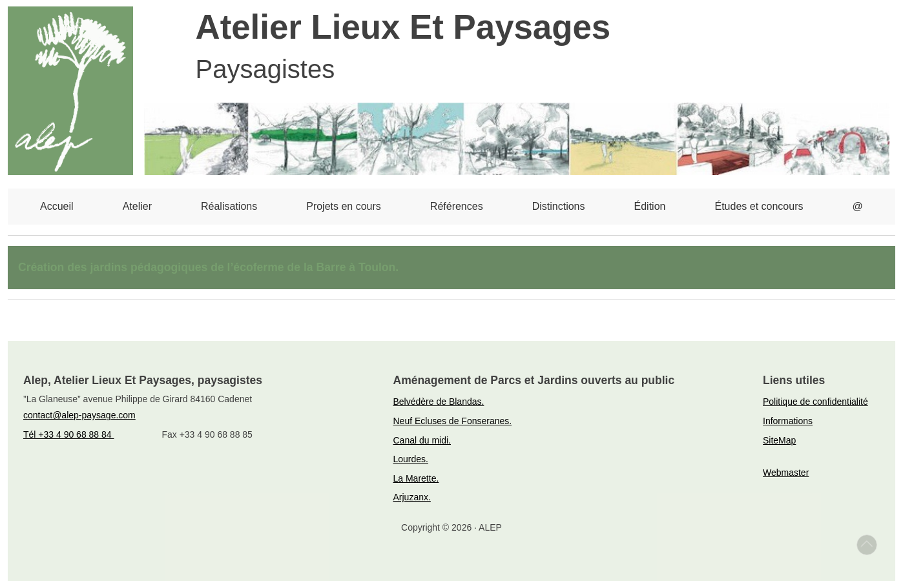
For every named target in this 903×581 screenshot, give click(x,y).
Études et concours (759, 206)
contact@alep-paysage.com (79, 415)
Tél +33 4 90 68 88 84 (68, 434)
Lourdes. (410, 459)
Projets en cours (343, 206)
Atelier (137, 206)
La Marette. (416, 478)
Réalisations (229, 206)
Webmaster (786, 472)
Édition (650, 206)
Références (456, 206)
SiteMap (779, 440)
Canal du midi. (422, 440)
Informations (788, 421)
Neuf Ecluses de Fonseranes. (452, 421)
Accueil (57, 206)
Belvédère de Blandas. (438, 401)
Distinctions (558, 206)
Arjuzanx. (412, 497)
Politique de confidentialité (815, 401)
